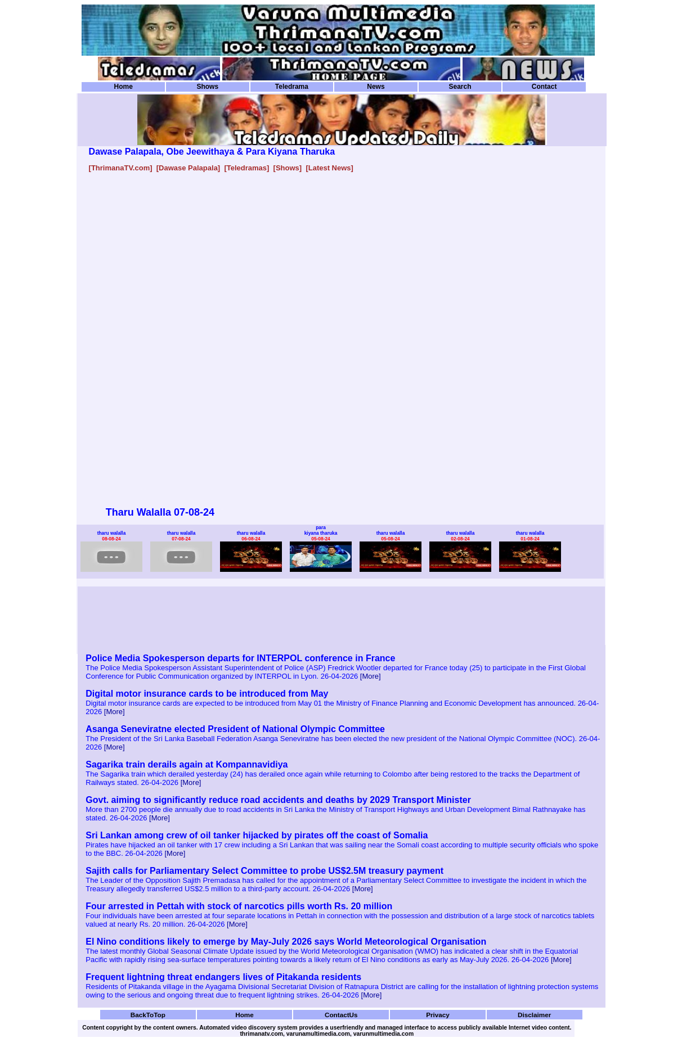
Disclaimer (534, 1014)
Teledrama (291, 87)
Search (459, 87)
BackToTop (148, 1014)
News (375, 87)
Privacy (438, 1014)
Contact (544, 87)
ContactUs (341, 1014)
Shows (207, 87)
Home (123, 87)
